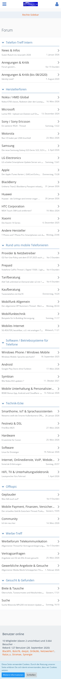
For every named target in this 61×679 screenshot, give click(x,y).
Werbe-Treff (14, 533)
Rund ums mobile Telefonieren (27, 245)
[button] (4, 4)
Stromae (16, 654)
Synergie (27, 654)
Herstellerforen (16, 89)
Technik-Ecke (15, 403)
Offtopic (11, 486)
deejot (25, 651)
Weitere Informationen (13, 674)
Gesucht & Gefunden (20, 580)
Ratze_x (6, 654)
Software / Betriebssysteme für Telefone (27, 342)
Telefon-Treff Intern (19, 42)
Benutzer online (13, 634)
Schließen (31, 674)
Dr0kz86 (34, 651)
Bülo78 (16, 651)
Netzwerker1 (47, 651)
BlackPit (6, 651)
